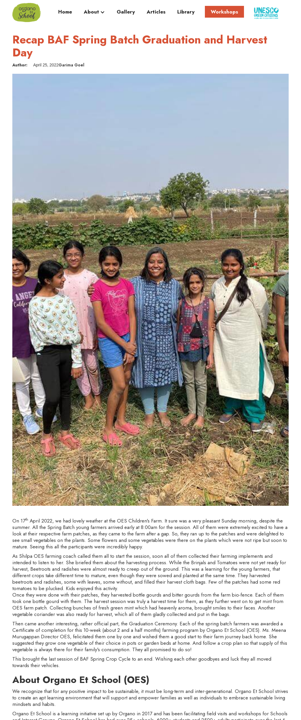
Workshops (224, 11)
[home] (26, 12)
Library (186, 12)
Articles (156, 12)
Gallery (126, 12)
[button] (94, 13)
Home (65, 12)
